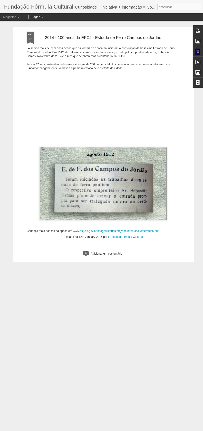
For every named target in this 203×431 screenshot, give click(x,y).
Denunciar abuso (156, 429)
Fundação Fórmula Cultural (125, 198)
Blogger (143, 429)
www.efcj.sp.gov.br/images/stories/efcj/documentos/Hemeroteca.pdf (116, 192)
